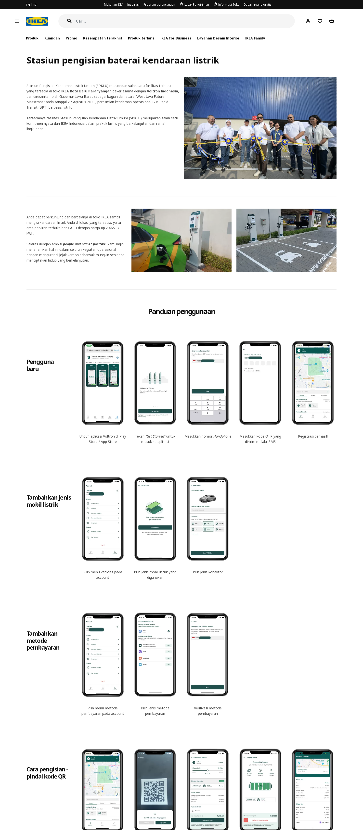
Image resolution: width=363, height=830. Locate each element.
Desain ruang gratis (258, 4)
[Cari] (185, 21)
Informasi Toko (229, 4)
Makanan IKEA (113, 4)
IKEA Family (255, 38)
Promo (71, 38)
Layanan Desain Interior (218, 38)
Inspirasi (133, 4)
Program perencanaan (159, 4)
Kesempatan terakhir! (102, 38)
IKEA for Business (175, 38)
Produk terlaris (141, 38)
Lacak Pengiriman (196, 4)
